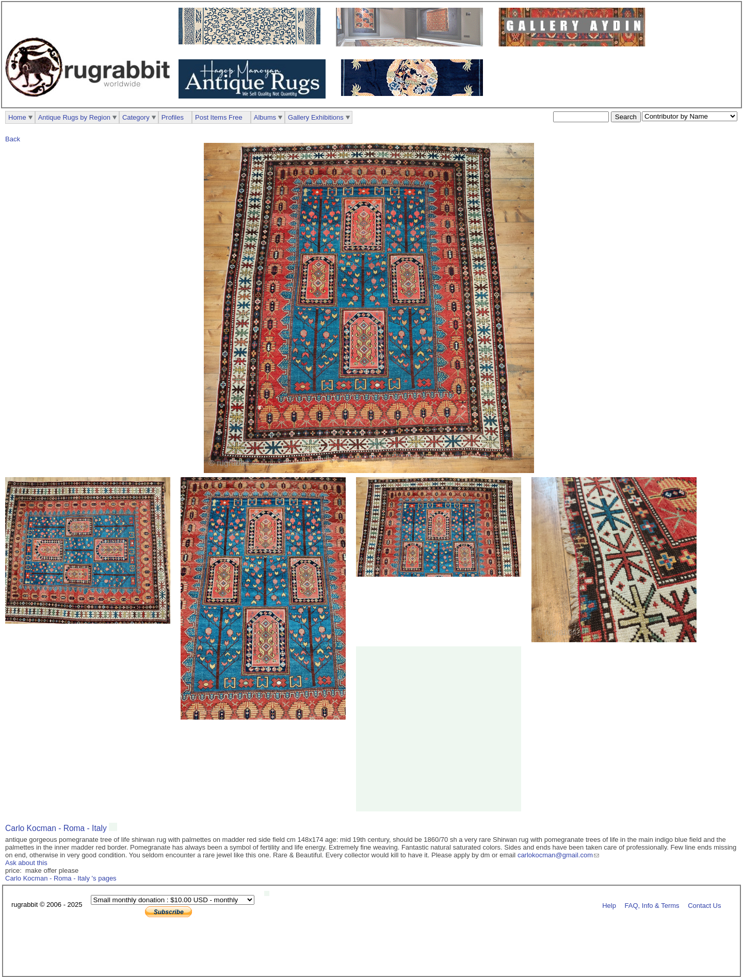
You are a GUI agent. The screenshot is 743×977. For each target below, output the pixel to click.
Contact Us (704, 905)
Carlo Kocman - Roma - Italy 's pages (61, 878)
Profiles (172, 117)
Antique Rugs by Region (74, 117)
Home (17, 117)
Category (136, 117)
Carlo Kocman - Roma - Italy (57, 828)
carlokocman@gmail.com (555, 855)
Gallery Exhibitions (316, 117)
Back (12, 139)
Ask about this (26, 863)
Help (609, 905)
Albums (265, 117)
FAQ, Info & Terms (652, 905)
